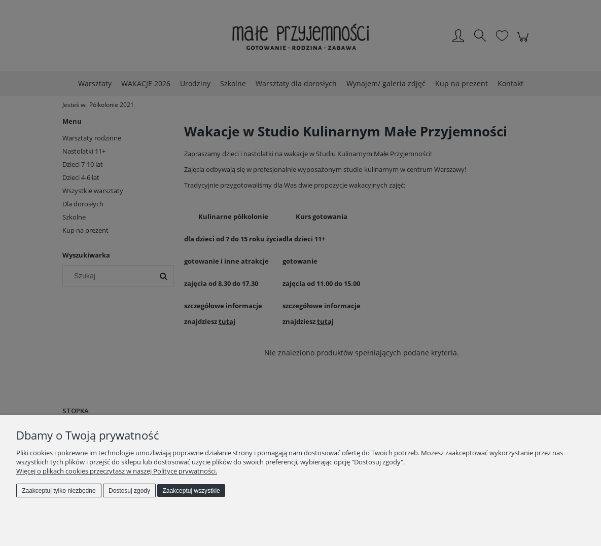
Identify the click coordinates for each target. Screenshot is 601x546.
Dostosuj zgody (129, 490)
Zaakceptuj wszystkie (191, 490)
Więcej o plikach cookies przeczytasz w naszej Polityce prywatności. (116, 471)
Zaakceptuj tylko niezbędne (58, 490)
